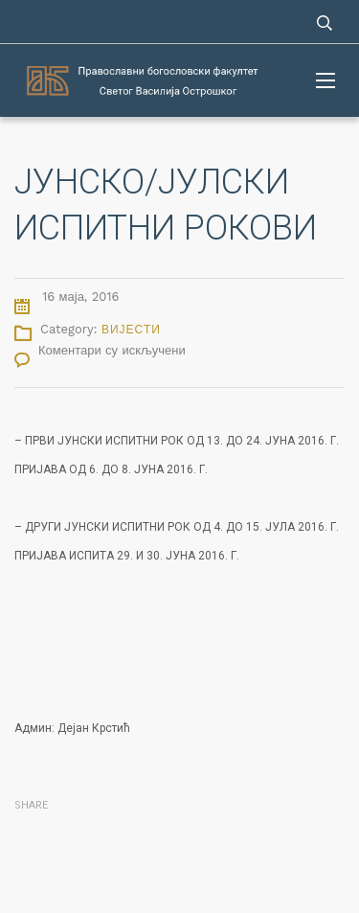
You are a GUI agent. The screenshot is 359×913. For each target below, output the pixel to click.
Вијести (131, 329)
